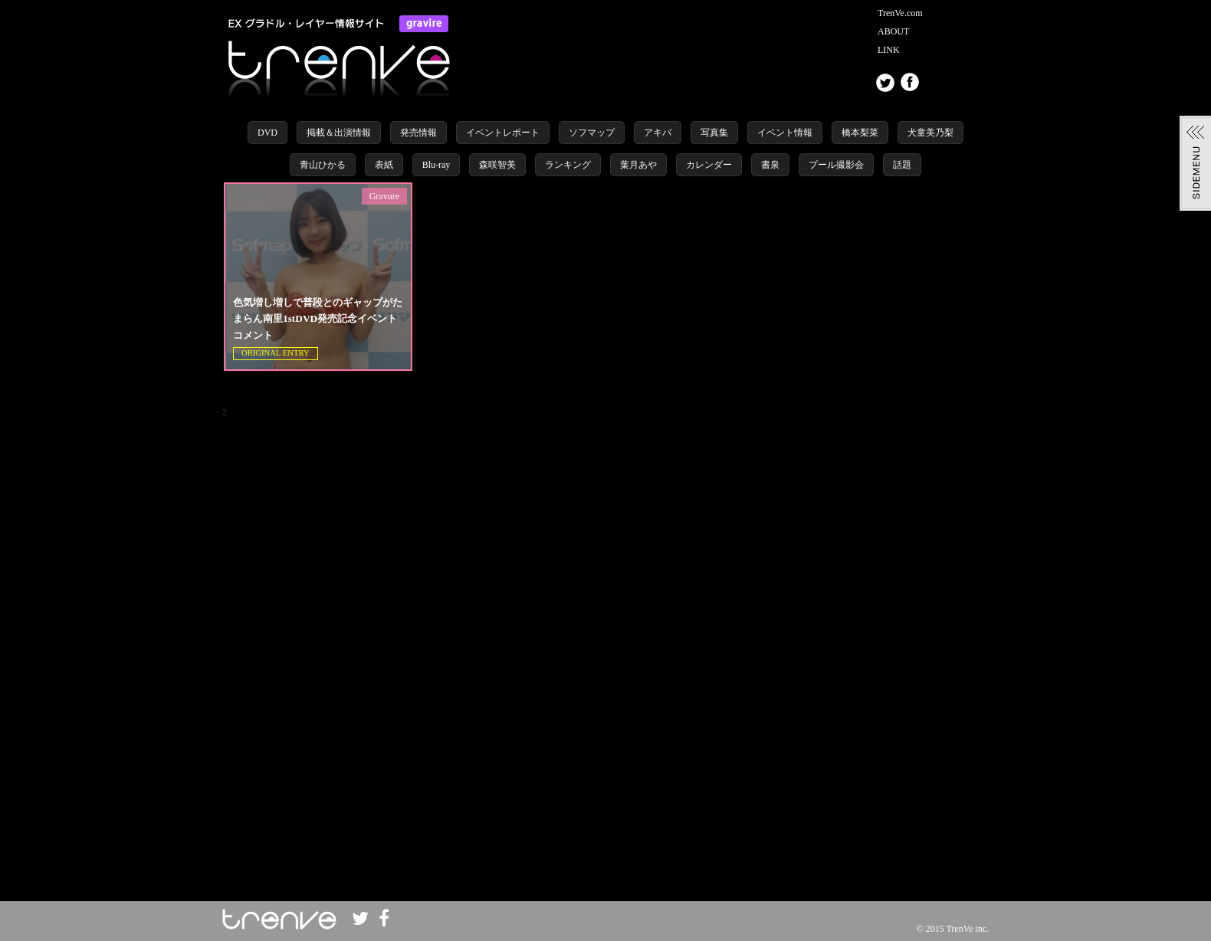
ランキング (568, 164)
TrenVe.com (900, 13)
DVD (267, 132)
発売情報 (418, 132)
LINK (889, 49)
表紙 (384, 164)
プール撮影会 (836, 164)
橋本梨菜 (860, 132)
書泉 (770, 164)
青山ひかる (323, 164)
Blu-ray (436, 164)
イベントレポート (503, 132)
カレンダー (709, 164)
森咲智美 (497, 164)
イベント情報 (784, 132)
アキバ (657, 132)
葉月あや (638, 164)
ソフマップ (592, 132)
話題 (902, 164)
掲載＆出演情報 (339, 132)
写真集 (714, 132)
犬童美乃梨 (930, 132)
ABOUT (893, 31)
